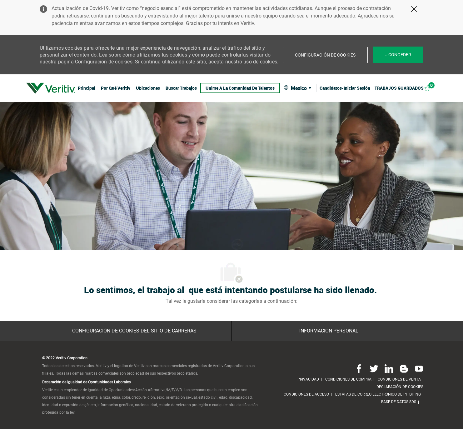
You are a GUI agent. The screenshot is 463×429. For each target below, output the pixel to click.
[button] (325, 55)
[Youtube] (417, 369)
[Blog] (404, 369)
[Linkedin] (389, 369)
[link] (51, 88)
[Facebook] (359, 369)
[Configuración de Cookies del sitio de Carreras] (134, 331)
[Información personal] (329, 331)
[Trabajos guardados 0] (406, 88)
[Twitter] (374, 369)
